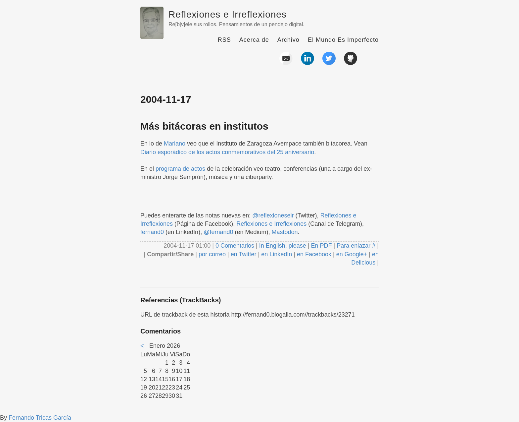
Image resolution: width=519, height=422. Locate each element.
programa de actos (180, 168)
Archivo (288, 39)
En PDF (321, 245)
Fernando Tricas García (40, 417)
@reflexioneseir (273, 215)
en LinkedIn (276, 254)
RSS (224, 39)
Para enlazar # (356, 245)
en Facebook (313, 254)
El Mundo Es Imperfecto (343, 39)
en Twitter (244, 254)
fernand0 (152, 232)
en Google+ (351, 254)
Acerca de (254, 39)
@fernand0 (218, 232)
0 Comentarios (235, 245)
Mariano (174, 143)
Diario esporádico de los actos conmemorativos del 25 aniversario (227, 152)
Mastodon (285, 232)
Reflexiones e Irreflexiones (227, 14)
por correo (211, 254)
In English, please (282, 245)
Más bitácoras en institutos (204, 126)
